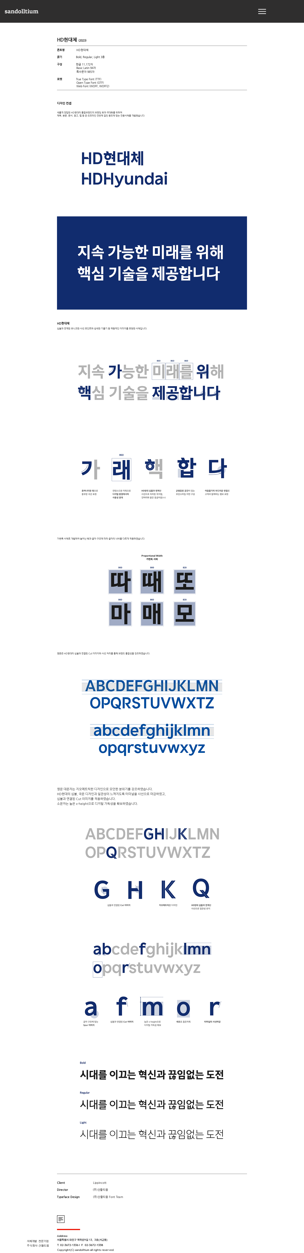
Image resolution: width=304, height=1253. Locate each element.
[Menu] (262, 11)
